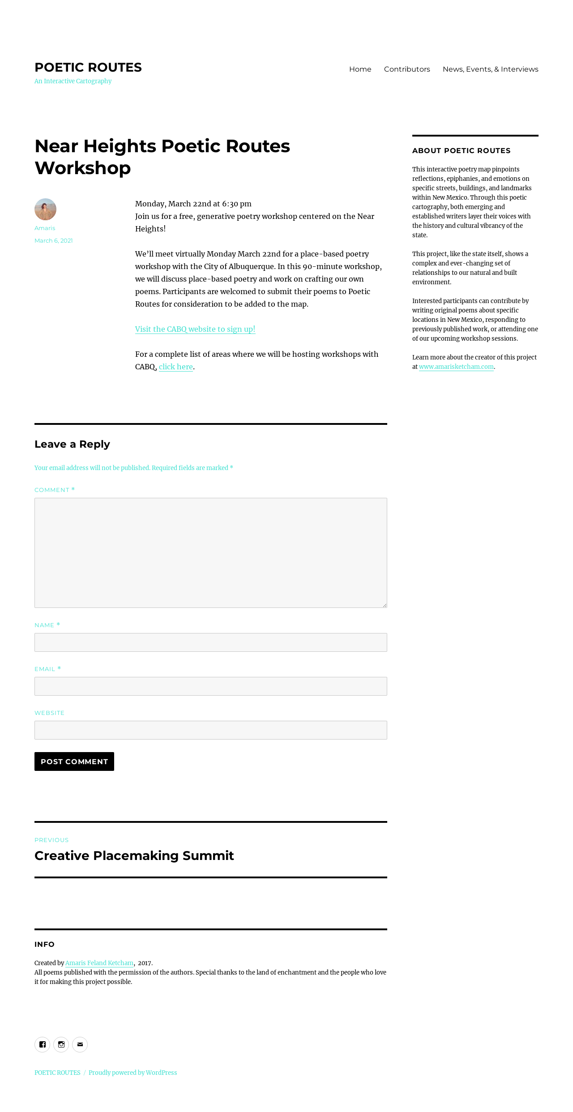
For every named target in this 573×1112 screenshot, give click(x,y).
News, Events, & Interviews (491, 69)
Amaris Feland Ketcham (99, 963)
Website (49, 712)
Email (47, 669)
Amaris (44, 227)
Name (47, 625)
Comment (54, 490)
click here (176, 366)
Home (360, 69)
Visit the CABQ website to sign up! (195, 329)
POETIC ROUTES (88, 67)
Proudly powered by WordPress (133, 1073)
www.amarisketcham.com (456, 367)
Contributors (407, 69)
